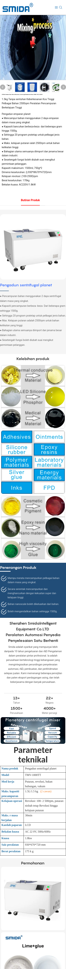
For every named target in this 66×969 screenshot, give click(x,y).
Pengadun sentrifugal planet (26, 285)
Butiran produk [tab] (30, 200)
